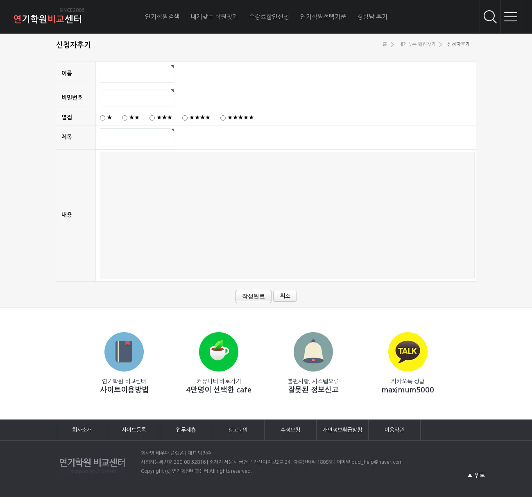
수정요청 (290, 430)
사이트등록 (134, 430)
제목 (66, 137)
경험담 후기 (372, 17)
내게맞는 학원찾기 (214, 17)
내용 (66, 215)
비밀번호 (72, 97)
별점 (66, 117)
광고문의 (238, 430)
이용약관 (394, 430)
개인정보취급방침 (342, 430)
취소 (285, 296)
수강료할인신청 (269, 17)
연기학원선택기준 (323, 17)
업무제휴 (186, 430)
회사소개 (82, 430)
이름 (66, 73)
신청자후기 (458, 44)
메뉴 (510, 16)
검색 (490, 16)
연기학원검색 (162, 17)
